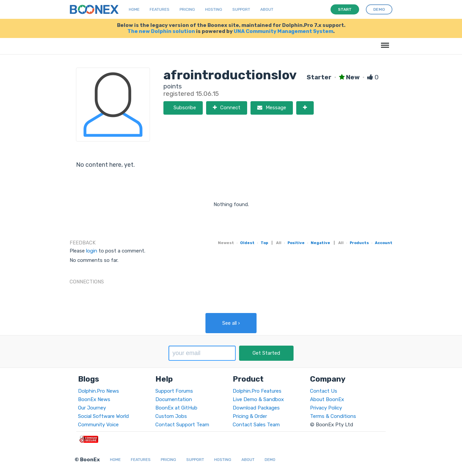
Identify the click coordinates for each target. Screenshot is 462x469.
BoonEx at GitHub (176, 408)
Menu (384, 42)
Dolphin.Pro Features (257, 391)
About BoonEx (327, 399)
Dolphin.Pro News (98, 391)
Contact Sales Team (256, 425)
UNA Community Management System (283, 31)
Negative (320, 242)
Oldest (247, 242)
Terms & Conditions (333, 416)
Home (134, 9)
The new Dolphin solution (161, 31)
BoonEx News (94, 399)
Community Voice (98, 425)
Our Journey (92, 408)
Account (383, 242)
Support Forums (174, 391)
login (91, 251)
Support (241, 9)
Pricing (187, 9)
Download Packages (256, 408)
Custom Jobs (171, 416)
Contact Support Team (182, 425)
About (266, 9)
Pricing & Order (250, 416)
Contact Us (323, 391)
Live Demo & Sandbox (258, 399)
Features (159, 9)
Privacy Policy (326, 408)
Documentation (173, 399)
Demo (270, 459)
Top (264, 242)
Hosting (213, 9)
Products (359, 242)
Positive (296, 242)
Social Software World (103, 416)
